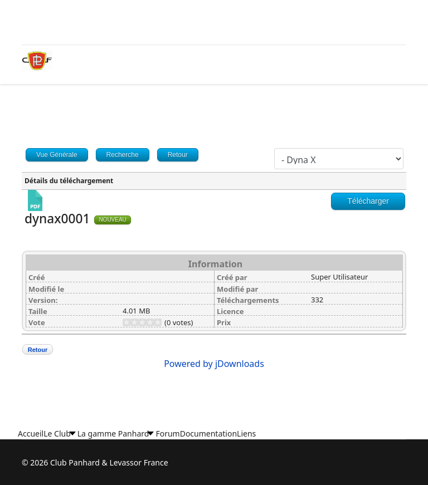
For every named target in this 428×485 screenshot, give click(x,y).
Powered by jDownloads (214, 363)
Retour (37, 349)
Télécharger (368, 201)
